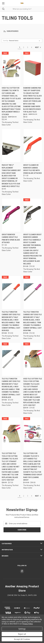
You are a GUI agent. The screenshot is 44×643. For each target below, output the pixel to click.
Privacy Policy (27, 624)
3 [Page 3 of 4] (27, 47)
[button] (22, 31)
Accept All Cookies (22, 639)
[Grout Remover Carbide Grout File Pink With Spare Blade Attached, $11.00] (11, 215)
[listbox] (25, 40)
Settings (22, 629)
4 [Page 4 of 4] (31, 47)
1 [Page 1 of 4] (19, 47)
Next (38, 47)
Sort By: (5, 40)
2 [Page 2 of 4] (23, 47)
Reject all (22, 634)
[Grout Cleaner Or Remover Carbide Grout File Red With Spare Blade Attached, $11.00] (33, 145)
